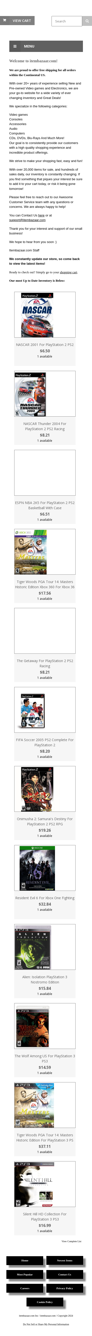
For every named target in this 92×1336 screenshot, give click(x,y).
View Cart (22, 20)
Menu (21, 46)
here (41, 215)
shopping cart (68, 272)
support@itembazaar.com (27, 220)
